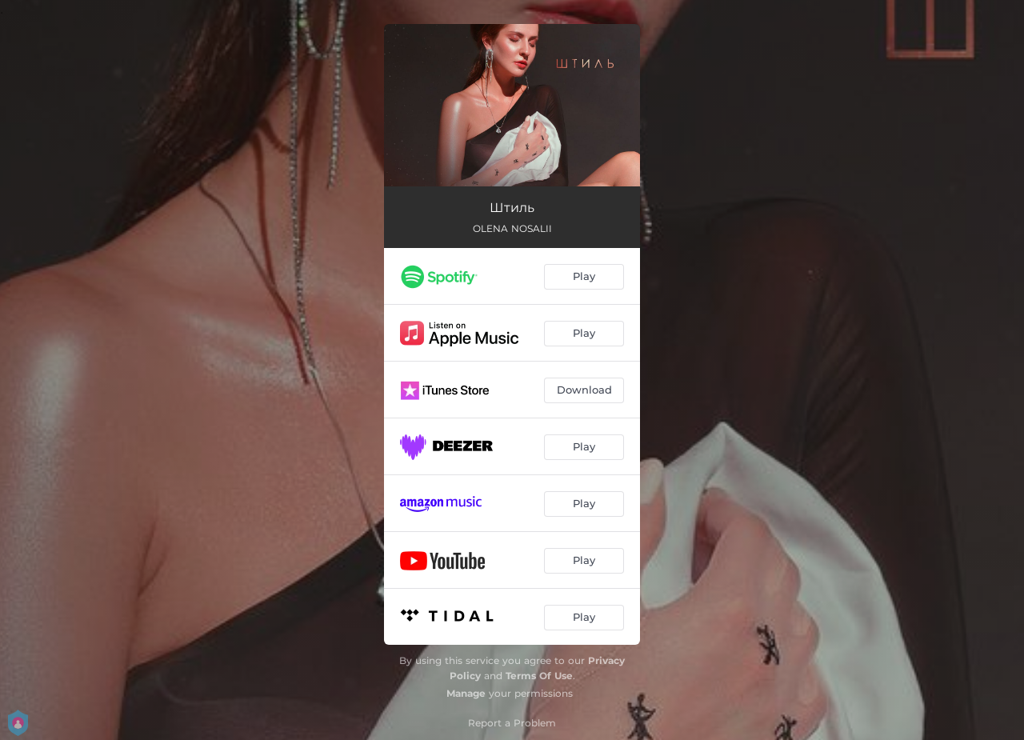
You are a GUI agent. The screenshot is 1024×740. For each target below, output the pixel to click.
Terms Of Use (539, 676)
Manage (466, 693)
